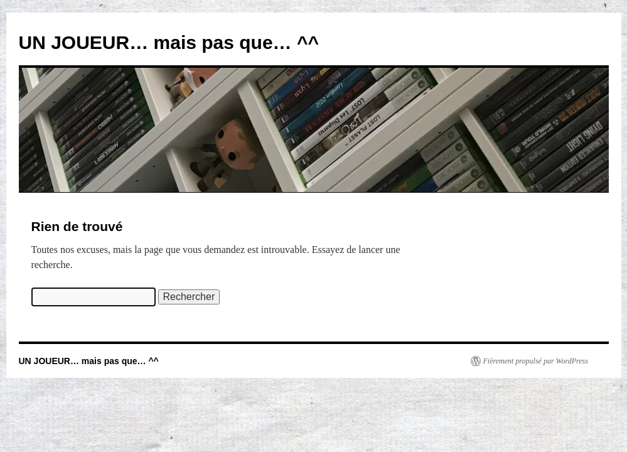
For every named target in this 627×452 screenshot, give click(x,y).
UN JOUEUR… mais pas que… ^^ (169, 42)
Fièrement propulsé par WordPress (535, 361)
